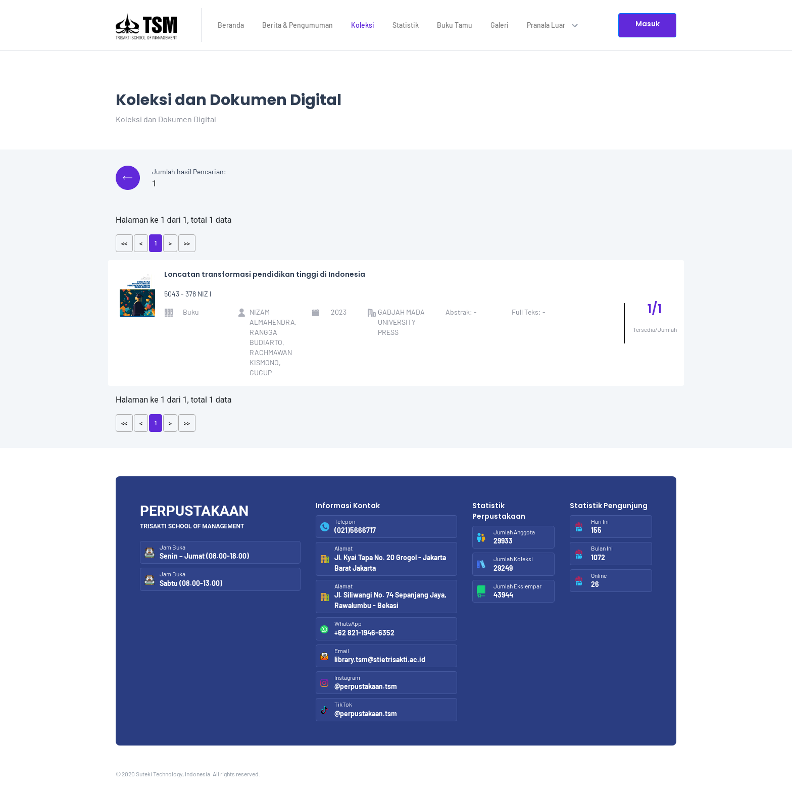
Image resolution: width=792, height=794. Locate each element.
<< (124, 242)
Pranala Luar (552, 25)
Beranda (231, 25)
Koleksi (362, 25)
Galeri (499, 25)
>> (187, 242)
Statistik (405, 25)
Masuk (647, 24)
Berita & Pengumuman (297, 25)
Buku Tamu (454, 25)
